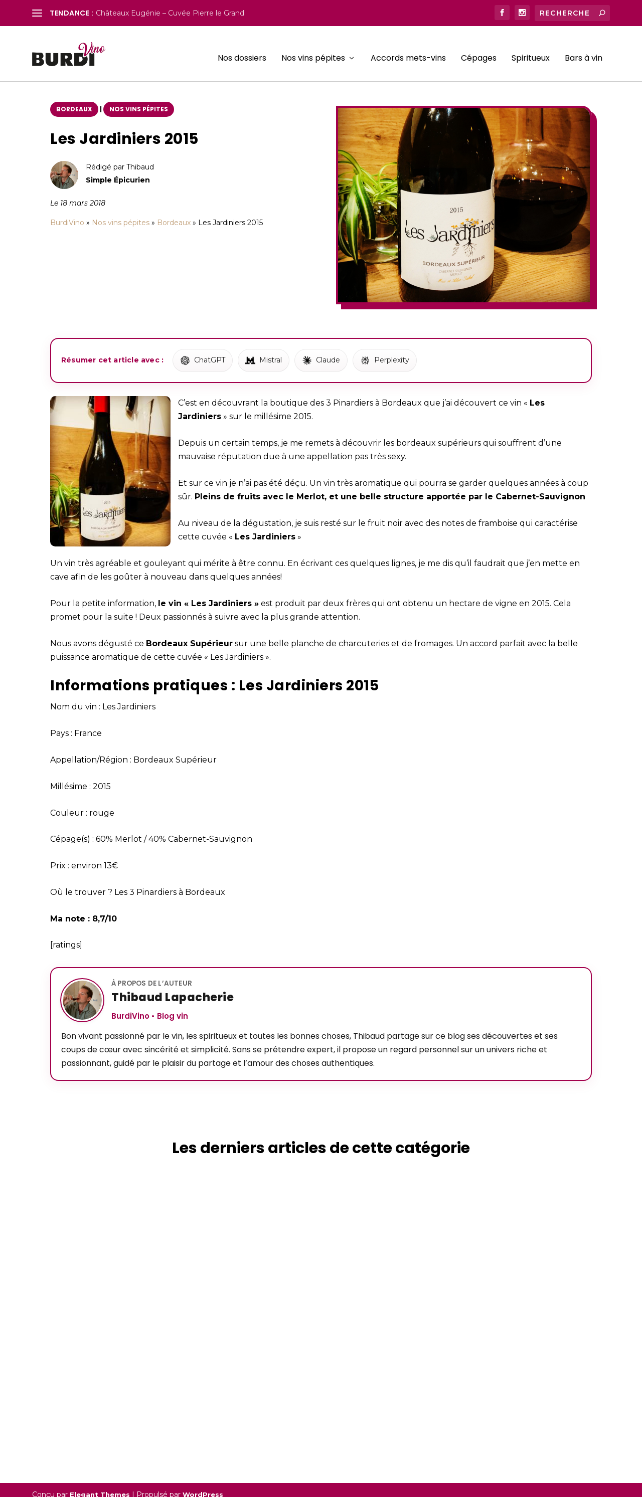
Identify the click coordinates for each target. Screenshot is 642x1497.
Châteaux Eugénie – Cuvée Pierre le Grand (170, 13)
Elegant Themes (100, 1485)
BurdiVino (67, 213)
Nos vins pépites (313, 50)
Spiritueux (531, 50)
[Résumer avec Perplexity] (385, 351)
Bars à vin (583, 50)
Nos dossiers (242, 50)
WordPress (203, 1485)
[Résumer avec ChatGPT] (203, 351)
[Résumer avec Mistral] (263, 351)
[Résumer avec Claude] (321, 351)
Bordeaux (74, 100)
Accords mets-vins (408, 50)
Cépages (479, 50)
